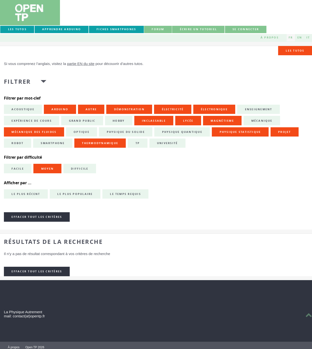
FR (291, 37)
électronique (214, 109)
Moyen (47, 169)
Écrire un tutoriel (198, 29)
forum (158, 29)
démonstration (129, 109)
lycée (188, 121)
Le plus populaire (75, 194)
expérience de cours (31, 121)
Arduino (59, 109)
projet (284, 132)
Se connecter (246, 29)
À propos (270, 37)
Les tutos (17, 29)
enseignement (258, 109)
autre (91, 109)
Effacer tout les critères (36, 217)
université (167, 143)
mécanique (262, 121)
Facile (17, 169)
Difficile (79, 169)
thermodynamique (100, 143)
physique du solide (126, 132)
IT (308, 37)
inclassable (154, 121)
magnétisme (222, 121)
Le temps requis (125, 194)
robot (17, 143)
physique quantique (182, 132)
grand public (82, 121)
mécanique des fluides (33, 132)
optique (81, 132)
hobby (119, 121)
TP (138, 143)
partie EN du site (80, 64)
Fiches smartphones (116, 29)
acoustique (22, 109)
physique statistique (240, 132)
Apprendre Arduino (61, 29)
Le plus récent (25, 194)
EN (299, 37)
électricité (173, 109)
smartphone (53, 143)
